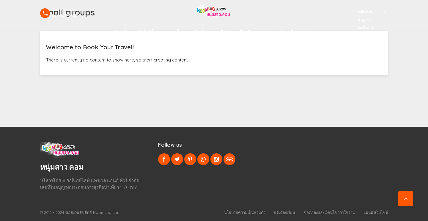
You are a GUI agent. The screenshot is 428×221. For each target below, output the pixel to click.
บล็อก (179, 31)
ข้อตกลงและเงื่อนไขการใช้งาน (329, 212)
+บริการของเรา (300, 31)
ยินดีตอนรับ (364, 12)
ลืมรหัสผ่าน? (365, 28)
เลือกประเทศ (257, 31)
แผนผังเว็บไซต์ (376, 212)
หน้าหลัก (120, 31)
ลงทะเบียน (364, 36)
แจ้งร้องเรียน (284, 212)
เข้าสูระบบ (364, 20)
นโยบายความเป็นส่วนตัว (244, 212)
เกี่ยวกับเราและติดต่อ (212, 31)
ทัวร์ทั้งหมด (153, 31)
